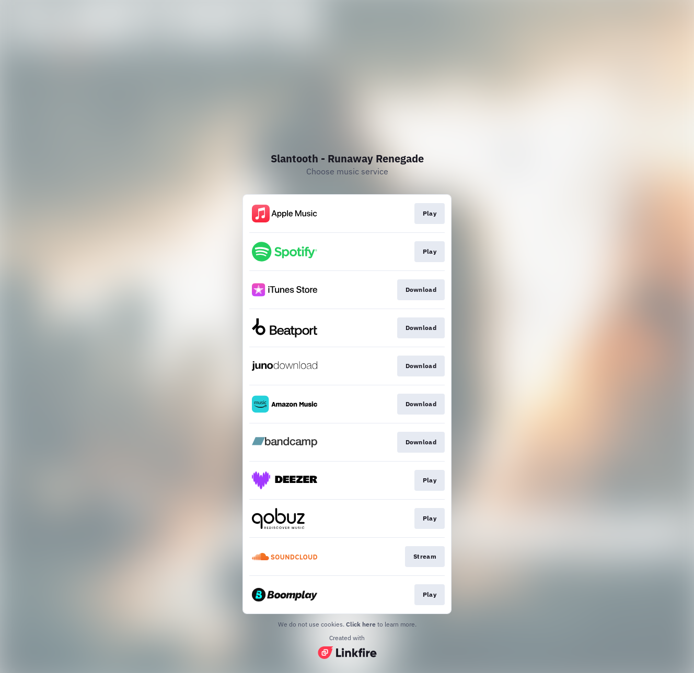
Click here (361, 624)
